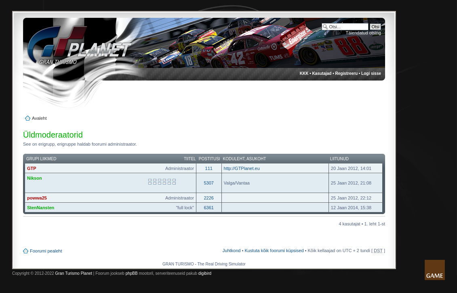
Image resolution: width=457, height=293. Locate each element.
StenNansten (40, 207)
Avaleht (39, 118)
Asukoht (256, 159)
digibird (204, 273)
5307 (208, 182)
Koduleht (233, 159)
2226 (208, 197)
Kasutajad (322, 73)
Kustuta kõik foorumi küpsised (273, 250)
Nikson (34, 178)
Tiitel (190, 159)
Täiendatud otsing (363, 32)
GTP (31, 168)
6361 (208, 207)
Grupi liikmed (41, 159)
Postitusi (209, 159)
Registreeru (346, 73)
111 (209, 168)
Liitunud (339, 159)
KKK (304, 73)
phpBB (132, 273)
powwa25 (37, 197)
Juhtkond (232, 250)
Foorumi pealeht (46, 250)
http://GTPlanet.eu (242, 168)
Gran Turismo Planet (73, 273)
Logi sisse (371, 73)
